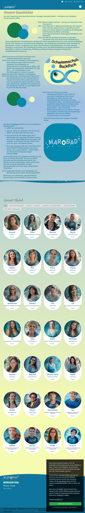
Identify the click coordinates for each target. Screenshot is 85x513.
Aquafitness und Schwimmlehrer (52, 205)
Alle (5, 205)
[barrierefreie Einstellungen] (62, 1)
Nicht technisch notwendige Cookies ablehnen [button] (65, 507)
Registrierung (78, 1)
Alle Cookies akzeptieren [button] (65, 503)
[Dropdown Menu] (80, 6)
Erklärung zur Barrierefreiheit (24, 508)
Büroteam (37, 205)
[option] (42, 189)
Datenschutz (13, 508)
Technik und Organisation (16, 205)
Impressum (6, 508)
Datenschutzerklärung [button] (55, 499)
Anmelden (69, 1)
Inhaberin (29, 205)
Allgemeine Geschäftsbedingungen (41, 508)
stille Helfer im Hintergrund (12, 209)
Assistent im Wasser (69, 205)
